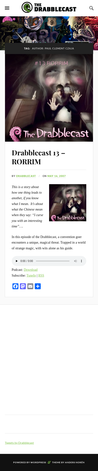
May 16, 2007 (56, 176)
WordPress (38, 462)
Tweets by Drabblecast (19, 442)
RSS (41, 275)
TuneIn (31, 275)
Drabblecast (26, 176)
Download (31, 270)
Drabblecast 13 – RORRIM (38, 157)
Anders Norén (75, 462)
